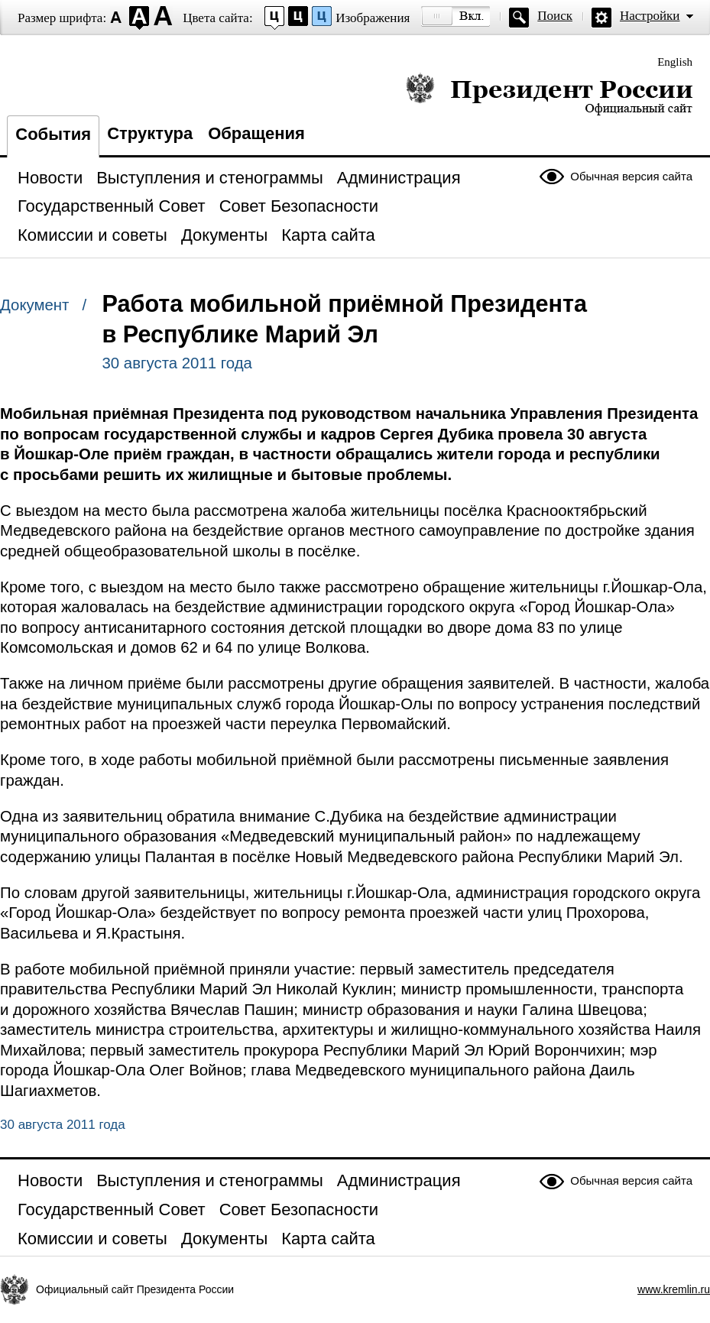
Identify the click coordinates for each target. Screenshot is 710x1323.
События (53, 134)
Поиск (554, 15)
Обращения (256, 133)
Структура (150, 133)
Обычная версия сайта (631, 176)
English (674, 62)
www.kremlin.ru (673, 1289)
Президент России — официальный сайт (549, 93)
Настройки (649, 15)
